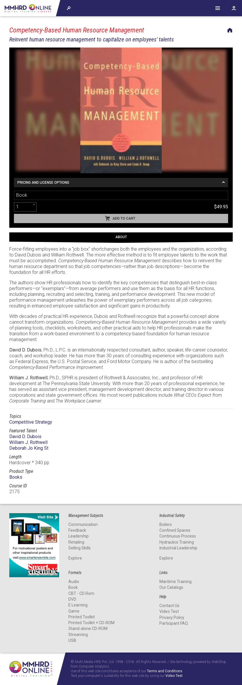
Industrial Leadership (178, 548)
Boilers (165, 524)
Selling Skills (79, 548)
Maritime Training (175, 581)
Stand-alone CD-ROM (88, 628)
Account (234, 8)
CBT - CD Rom (81, 593)
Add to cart (123, 218)
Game (73, 611)
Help (218, 8)
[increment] (34, 204)
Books (15, 477)
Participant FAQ (173, 623)
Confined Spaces (174, 530)
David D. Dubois (25, 436)
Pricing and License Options (43, 183)
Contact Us (169, 605)
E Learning (78, 605)
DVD (72, 599)
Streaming (78, 634)
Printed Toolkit (81, 617)
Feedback (77, 530)
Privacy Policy (171, 617)
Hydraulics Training (176, 542)
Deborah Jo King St (28, 448)
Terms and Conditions (164, 671)
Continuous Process (177, 536)
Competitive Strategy (30, 422)
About (121, 237)
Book (73, 587)
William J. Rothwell (28, 442)
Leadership (78, 536)
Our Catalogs (171, 587)
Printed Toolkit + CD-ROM (91, 622)
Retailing (76, 542)
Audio (73, 581)
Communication (83, 524)
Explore (75, 558)
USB (72, 640)
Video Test (169, 611)
